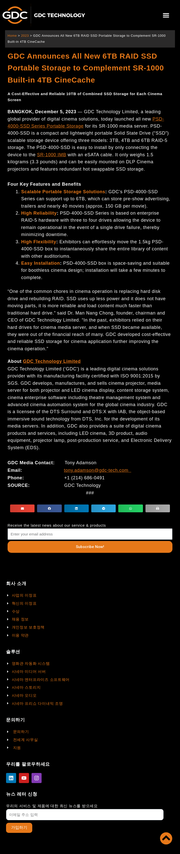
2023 (25, 35)
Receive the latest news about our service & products (57, 525)
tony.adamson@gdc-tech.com (96, 470)
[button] (166, 15)
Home (12, 35)
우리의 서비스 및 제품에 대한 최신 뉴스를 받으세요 (52, 806)
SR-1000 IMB (51, 154)
